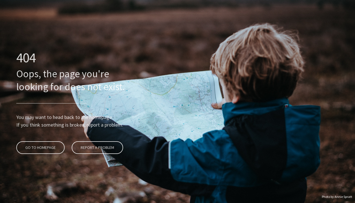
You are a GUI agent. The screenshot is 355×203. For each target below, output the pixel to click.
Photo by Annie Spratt (337, 197)
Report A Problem (97, 130)
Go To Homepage (40, 130)
